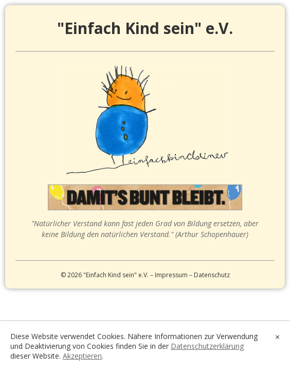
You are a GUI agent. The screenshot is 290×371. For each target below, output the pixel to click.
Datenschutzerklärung (207, 346)
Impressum (171, 275)
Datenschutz (212, 275)
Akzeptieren (82, 356)
